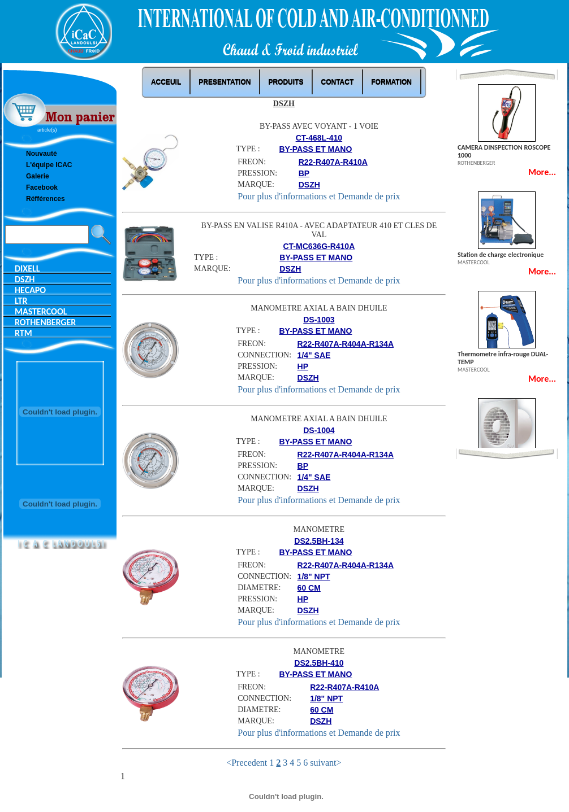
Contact (337, 82)
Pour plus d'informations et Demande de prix (319, 196)
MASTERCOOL (41, 311)
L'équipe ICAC (49, 165)
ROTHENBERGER (45, 322)
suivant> (325, 762)
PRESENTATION (225, 82)
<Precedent (246, 762)
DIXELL (27, 268)
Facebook (42, 187)
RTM (23, 333)
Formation (391, 82)
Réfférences (45, 199)
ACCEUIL (166, 82)
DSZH (25, 279)
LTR (21, 300)
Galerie (37, 176)
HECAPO (30, 290)
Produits (285, 82)
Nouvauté (41, 154)
